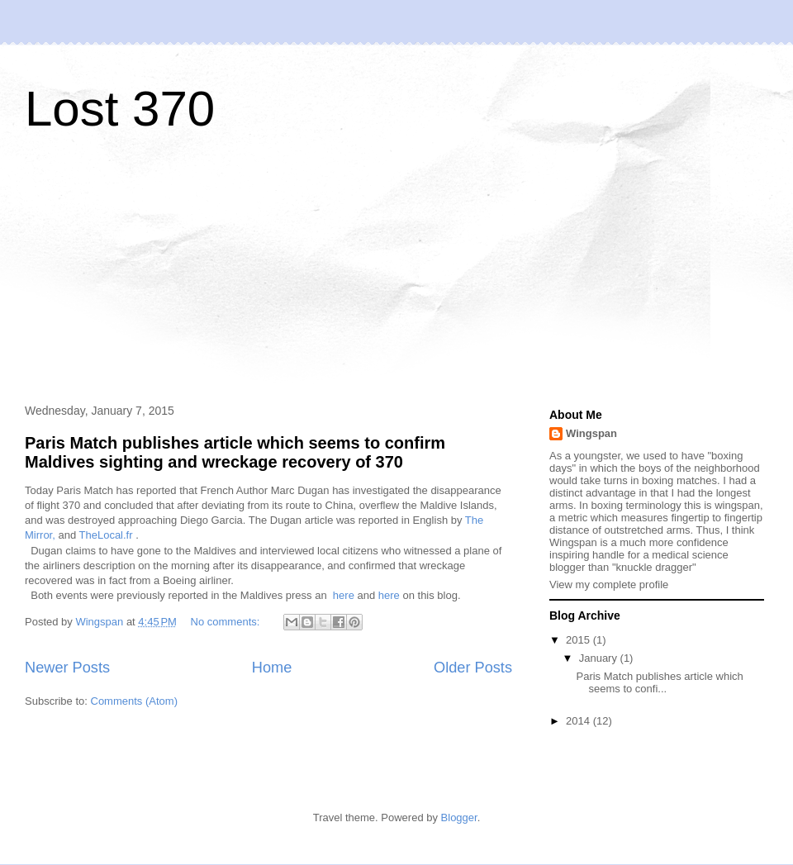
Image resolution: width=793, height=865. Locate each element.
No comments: (227, 621)
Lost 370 (120, 108)
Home (272, 667)
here (343, 595)
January (599, 658)
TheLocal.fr (106, 535)
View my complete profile (608, 584)
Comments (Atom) (134, 701)
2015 (579, 640)
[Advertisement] (140, 272)
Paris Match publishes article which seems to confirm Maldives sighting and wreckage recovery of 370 (235, 452)
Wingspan (591, 433)
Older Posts (473, 667)
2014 (579, 721)
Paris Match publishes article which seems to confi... (659, 683)
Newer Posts (67, 667)
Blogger (459, 817)
